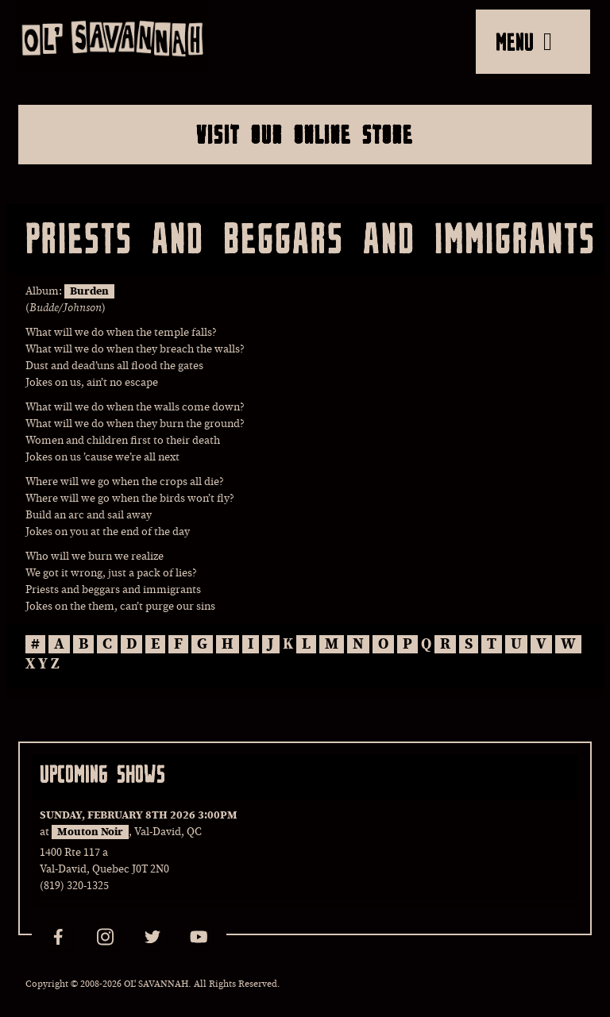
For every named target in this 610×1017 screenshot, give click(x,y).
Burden (89, 291)
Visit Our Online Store (304, 134)
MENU (524, 41)
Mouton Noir (90, 832)
